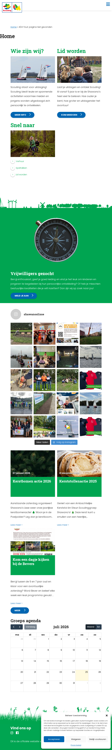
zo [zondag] (95, 634)
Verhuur (20, 161)
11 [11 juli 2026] (87, 650)
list (98, 626)
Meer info (20, 114)
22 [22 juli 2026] (48, 672)
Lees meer (16, 524)
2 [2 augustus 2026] (100, 683)
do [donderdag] (56, 634)
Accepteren (54, 739)
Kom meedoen (69, 114)
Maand (90, 626)
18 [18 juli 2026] (87, 661)
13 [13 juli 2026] (22, 661)
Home (14, 27)
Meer (18, 610)
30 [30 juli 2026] (60, 683)
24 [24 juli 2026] (73, 672)
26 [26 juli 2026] (99, 672)
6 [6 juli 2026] (22, 650)
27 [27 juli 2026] (21, 683)
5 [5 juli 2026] (100, 639)
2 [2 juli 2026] (61, 639)
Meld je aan (22, 295)
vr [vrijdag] (69, 634)
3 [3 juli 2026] (74, 639)
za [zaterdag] (82, 634)
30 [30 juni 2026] (34, 639)
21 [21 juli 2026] (35, 672)
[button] (106, 715)
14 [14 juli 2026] (35, 661)
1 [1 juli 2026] (48, 639)
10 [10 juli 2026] (74, 650)
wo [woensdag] (43, 634)
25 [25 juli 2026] (86, 672)
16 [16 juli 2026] (61, 661)
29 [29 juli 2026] (48, 683)
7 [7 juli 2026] (35, 650)
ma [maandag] (17, 634)
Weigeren (76, 739)
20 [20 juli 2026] (21, 672)
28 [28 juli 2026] (34, 683)
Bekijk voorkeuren (97, 739)
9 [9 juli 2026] (61, 650)
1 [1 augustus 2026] (87, 683)
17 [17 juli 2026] (74, 661)
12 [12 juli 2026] (100, 650)
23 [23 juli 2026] (61, 672)
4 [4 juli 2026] (87, 639)
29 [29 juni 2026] (22, 639)
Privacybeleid (76, 745)
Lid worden (21, 174)
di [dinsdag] (30, 634)
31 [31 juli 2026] (74, 683)
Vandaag (30, 626)
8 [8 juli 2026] (48, 650)
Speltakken (21, 167)
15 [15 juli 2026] (48, 661)
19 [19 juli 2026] (100, 661)
